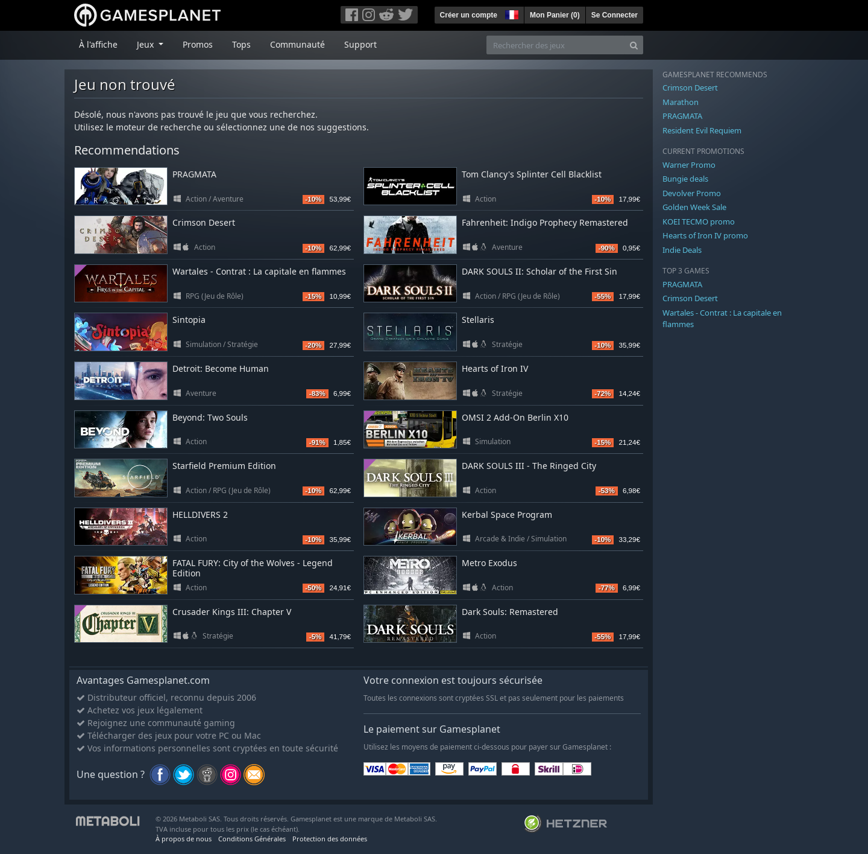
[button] (510, 13)
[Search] (633, 45)
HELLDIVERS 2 (200, 514)
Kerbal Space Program (507, 514)
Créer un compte (468, 15)
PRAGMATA (194, 174)
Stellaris (478, 319)
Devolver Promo (691, 193)
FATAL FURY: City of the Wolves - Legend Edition (252, 568)
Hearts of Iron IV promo (705, 235)
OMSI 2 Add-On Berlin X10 (515, 417)
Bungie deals (685, 178)
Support (360, 44)
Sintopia (189, 319)
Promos (198, 44)
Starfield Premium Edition (224, 465)
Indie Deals (682, 249)
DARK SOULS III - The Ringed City (529, 465)
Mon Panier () (555, 15)
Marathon (680, 102)
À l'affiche (98, 44)
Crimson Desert (203, 222)
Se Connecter (614, 15)
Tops (241, 44)
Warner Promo (688, 164)
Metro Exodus (489, 563)
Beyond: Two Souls (210, 417)
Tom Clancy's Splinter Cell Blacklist (532, 174)
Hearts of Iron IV (495, 368)
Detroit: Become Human (220, 368)
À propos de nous (184, 838)
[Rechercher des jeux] (555, 45)
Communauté (297, 44)
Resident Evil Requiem (701, 130)
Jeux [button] (146, 44)
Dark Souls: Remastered (510, 611)
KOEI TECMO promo (698, 221)
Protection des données (329, 838)
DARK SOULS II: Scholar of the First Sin (539, 271)
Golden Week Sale (694, 207)
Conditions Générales (252, 838)
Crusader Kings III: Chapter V (231, 611)
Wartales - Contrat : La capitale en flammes (259, 271)
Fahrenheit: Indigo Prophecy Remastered (545, 222)
